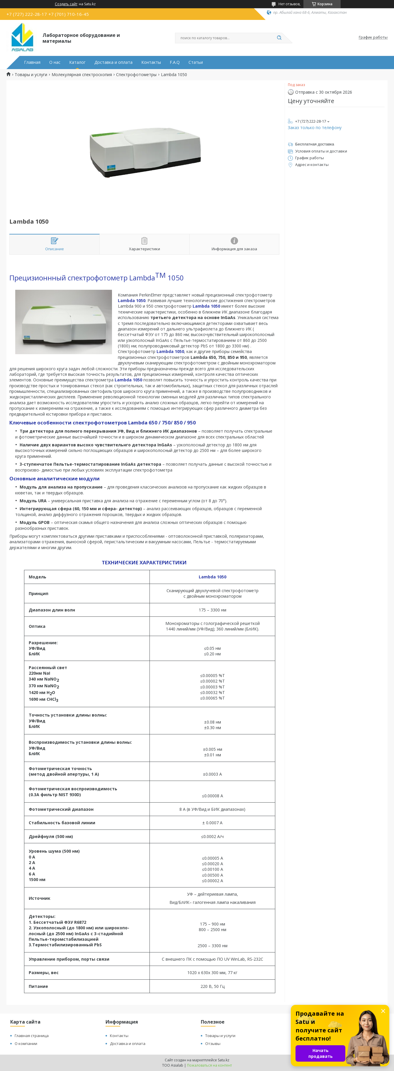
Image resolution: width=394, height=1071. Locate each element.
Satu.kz (223, 1060)
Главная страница (32, 1035)
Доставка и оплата (113, 62)
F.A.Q (175, 62)
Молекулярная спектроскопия (82, 74)
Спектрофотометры (136, 74)
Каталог (77, 62)
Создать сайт (66, 4)
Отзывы (212, 1043)
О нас (54, 62)
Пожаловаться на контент (209, 1065)
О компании (26, 1043)
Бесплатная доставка (314, 144)
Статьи (195, 62)
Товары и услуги (31, 74)
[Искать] (279, 38)
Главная (32, 62)
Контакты (151, 62)
